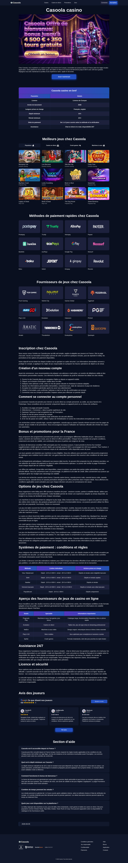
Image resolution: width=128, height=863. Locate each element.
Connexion (104, 2)
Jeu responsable (85, 844)
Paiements (84, 850)
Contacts (105, 850)
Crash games (75, 145)
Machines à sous (98, 145)
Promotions (67, 2)
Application (106, 847)
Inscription (113, 2)
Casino (46, 2)
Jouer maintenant (64, 77)
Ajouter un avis (99, 701)
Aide (104, 841)
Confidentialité (85, 847)
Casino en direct (56, 2)
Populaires (29, 145)
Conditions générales (87, 841)
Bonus (105, 844)
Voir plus (64, 729)
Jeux (75, 2)
